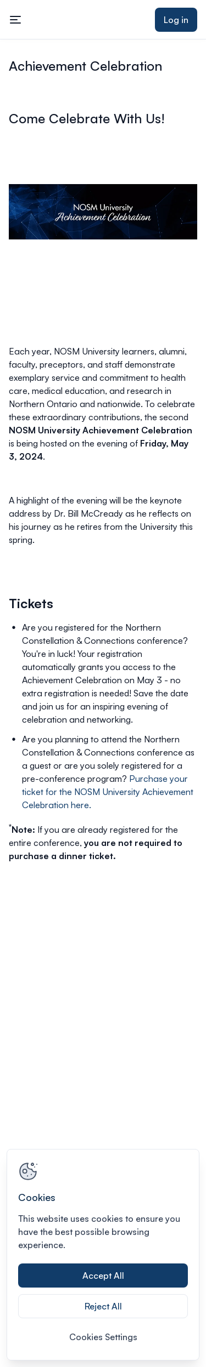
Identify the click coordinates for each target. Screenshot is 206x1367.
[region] (103, 1254)
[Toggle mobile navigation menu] (15, 19)
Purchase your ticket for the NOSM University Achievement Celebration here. (107, 791)
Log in (176, 19)
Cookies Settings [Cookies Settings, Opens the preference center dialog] (103, 1336)
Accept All (103, 1275)
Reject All (103, 1306)
